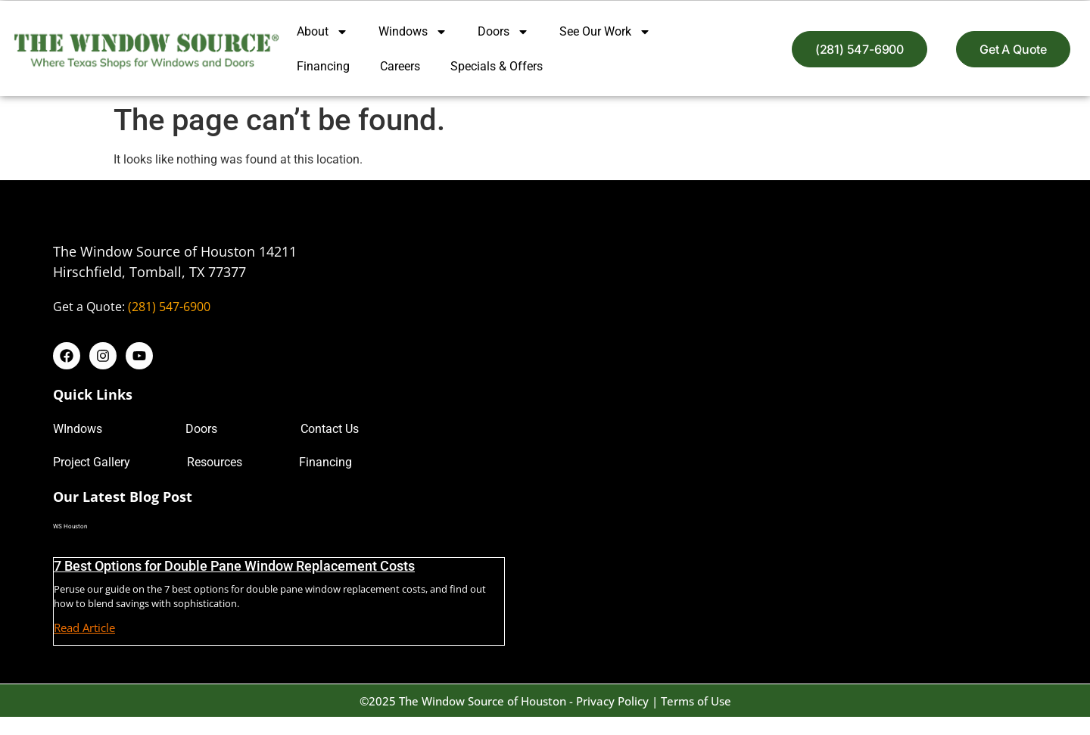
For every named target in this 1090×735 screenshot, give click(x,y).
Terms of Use (696, 701)
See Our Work (605, 31)
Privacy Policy (612, 701)
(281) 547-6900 (169, 306)
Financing (323, 66)
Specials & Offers (496, 66)
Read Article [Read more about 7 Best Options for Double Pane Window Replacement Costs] (84, 627)
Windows (412, 31)
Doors (503, 31)
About (322, 31)
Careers (400, 66)
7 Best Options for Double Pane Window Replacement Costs (234, 566)
